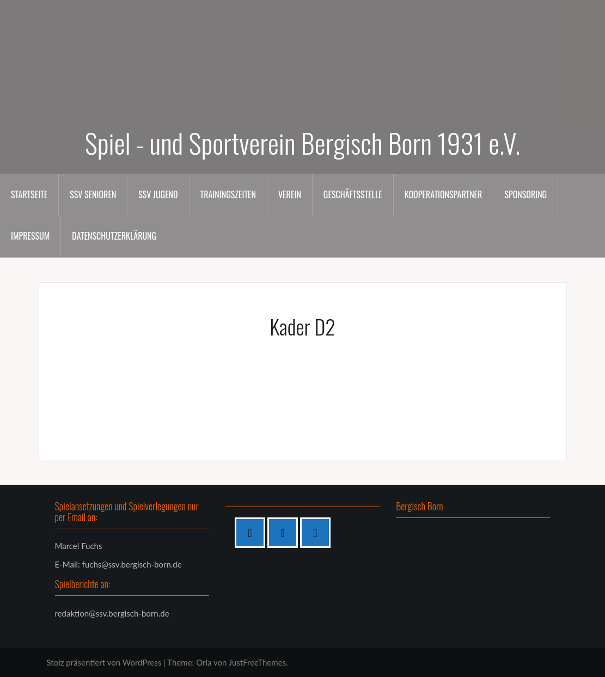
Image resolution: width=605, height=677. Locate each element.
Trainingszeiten (228, 194)
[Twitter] (318, 532)
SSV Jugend (158, 194)
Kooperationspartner (443, 194)
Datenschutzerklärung (114, 235)
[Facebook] (252, 532)
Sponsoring (525, 194)
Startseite (29, 194)
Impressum (30, 235)
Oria (203, 662)
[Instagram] (285, 532)
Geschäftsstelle (352, 194)
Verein (289, 194)
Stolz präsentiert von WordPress (104, 662)
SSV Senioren (93, 194)
